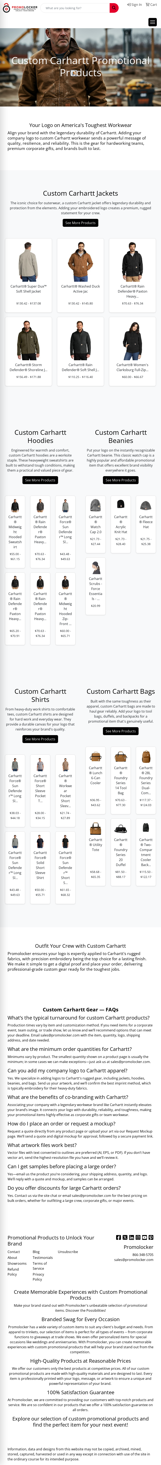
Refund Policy (13, 1272)
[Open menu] (152, 22)
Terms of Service (40, 1266)
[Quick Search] (75, 8)
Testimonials (43, 1257)
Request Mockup (139, 1131)
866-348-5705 (142, 1254)
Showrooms (17, 1263)
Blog (36, 1251)
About (12, 1257)
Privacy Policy (38, 1277)
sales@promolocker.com (60, 1035)
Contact (14, 1251)
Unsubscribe (68, 1251)
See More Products (80, 223)
